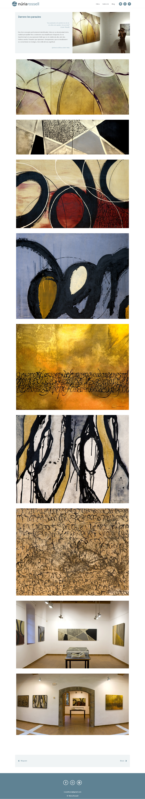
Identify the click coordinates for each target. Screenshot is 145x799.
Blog (113, 4)
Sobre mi (106, 4)
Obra (97, 4)
